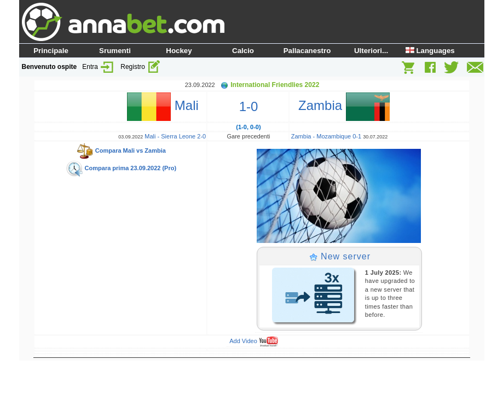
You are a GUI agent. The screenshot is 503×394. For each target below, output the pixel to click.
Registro (140, 67)
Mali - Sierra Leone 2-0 (175, 136)
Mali (166, 105)
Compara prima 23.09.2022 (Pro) (121, 168)
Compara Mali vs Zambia (121, 150)
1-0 (248, 106)
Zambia (340, 105)
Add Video (253, 341)
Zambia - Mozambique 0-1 (326, 136)
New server (340, 256)
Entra (98, 67)
